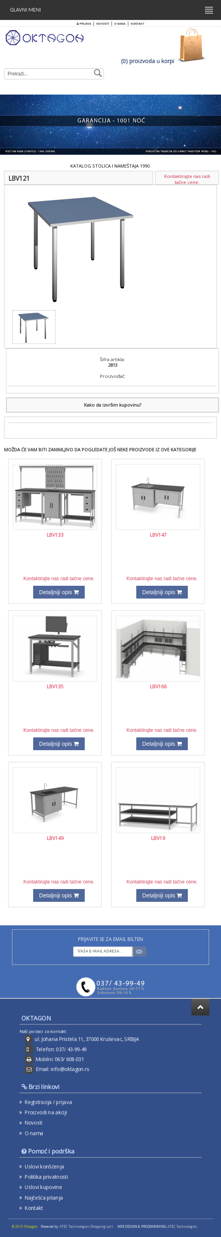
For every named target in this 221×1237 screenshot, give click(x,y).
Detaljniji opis (59, 592)
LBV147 (158, 535)
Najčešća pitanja (48, 1196)
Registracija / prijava (52, 1102)
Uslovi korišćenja (48, 1167)
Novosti (102, 23)
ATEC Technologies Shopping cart (86, 1226)
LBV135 (55, 686)
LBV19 (158, 838)
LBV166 (158, 686)
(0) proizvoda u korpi (147, 61)
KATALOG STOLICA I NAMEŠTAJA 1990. (110, 166)
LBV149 (55, 838)
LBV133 (55, 535)
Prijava (84, 23)
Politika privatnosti (50, 1177)
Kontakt (137, 23)
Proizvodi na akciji (50, 1112)
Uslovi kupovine (47, 1186)
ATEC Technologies (182, 1226)
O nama (119, 23)
